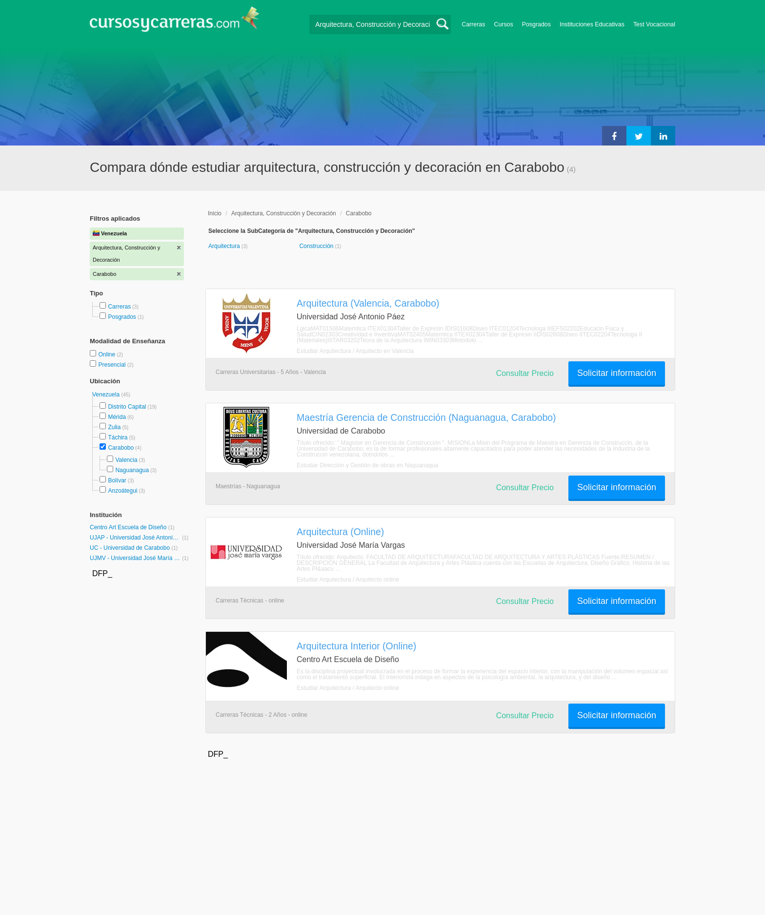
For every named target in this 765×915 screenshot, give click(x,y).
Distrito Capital (127, 406)
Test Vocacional (654, 24)
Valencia (126, 460)
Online (107, 354)
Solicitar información (616, 373)
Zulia (114, 427)
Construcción (317, 246)
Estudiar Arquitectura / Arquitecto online (348, 579)
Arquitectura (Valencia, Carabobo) (368, 303)
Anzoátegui (122, 490)
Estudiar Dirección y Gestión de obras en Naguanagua (367, 465)
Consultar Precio (525, 373)
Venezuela (106, 394)
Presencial (112, 364)
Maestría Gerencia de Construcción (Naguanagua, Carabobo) (426, 417)
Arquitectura (225, 246)
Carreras (473, 24)
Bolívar (117, 480)
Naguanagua (132, 470)
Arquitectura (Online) (340, 531)
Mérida (117, 417)
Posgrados (536, 24)
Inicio (214, 213)
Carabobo (121, 447)
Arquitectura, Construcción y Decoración (283, 213)
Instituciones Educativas (592, 24)
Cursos (503, 24)
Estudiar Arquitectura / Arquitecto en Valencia (355, 351)
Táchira (117, 437)
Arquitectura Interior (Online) (356, 646)
